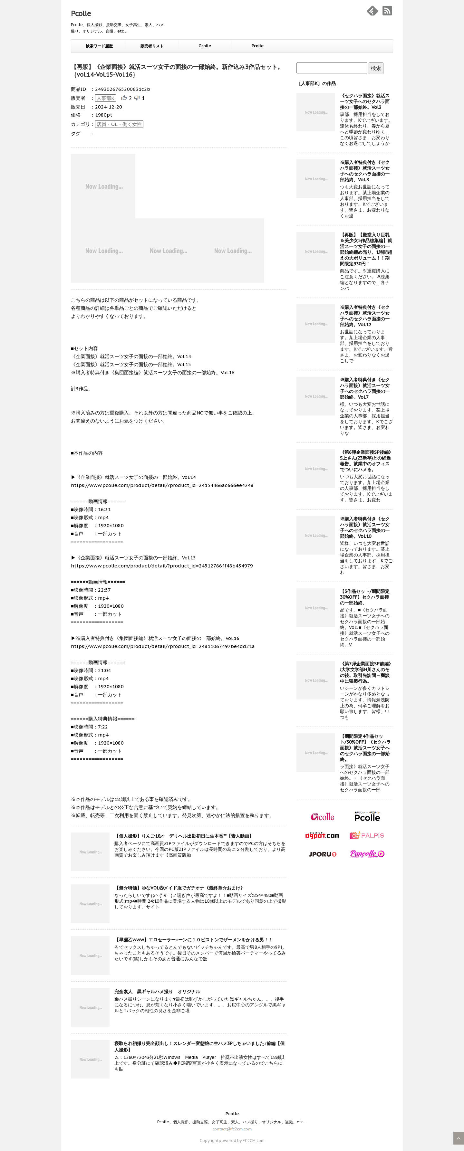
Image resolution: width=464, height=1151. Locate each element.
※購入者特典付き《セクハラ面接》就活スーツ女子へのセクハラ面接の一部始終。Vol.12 (365, 316)
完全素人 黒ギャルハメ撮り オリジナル (157, 991)
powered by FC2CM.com (242, 1140)
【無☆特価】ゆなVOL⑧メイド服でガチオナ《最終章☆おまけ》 (179, 888)
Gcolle (204, 45)
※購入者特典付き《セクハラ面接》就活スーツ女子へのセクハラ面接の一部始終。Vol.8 (365, 171)
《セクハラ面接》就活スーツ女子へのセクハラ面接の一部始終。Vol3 (365, 101)
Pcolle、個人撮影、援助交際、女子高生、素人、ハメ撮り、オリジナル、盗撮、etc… (232, 1121)
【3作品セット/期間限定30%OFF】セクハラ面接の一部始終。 (365, 597)
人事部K (105, 98)
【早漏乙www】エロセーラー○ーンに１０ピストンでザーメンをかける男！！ (193, 940)
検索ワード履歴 (99, 45)
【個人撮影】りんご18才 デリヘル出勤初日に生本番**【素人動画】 (184, 836)
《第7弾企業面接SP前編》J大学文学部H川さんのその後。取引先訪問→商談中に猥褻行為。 (366, 672)
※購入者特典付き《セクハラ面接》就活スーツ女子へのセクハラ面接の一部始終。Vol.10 (365, 527)
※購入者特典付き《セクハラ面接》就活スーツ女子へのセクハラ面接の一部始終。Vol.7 (365, 388)
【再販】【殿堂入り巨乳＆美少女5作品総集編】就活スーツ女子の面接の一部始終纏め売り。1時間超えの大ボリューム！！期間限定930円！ (366, 249)
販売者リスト (152, 45)
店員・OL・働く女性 (119, 124)
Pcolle (81, 13)
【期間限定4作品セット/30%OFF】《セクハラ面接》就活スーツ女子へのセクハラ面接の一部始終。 (365, 747)
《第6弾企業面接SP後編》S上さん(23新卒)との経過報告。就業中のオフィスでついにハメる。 (366, 460)
